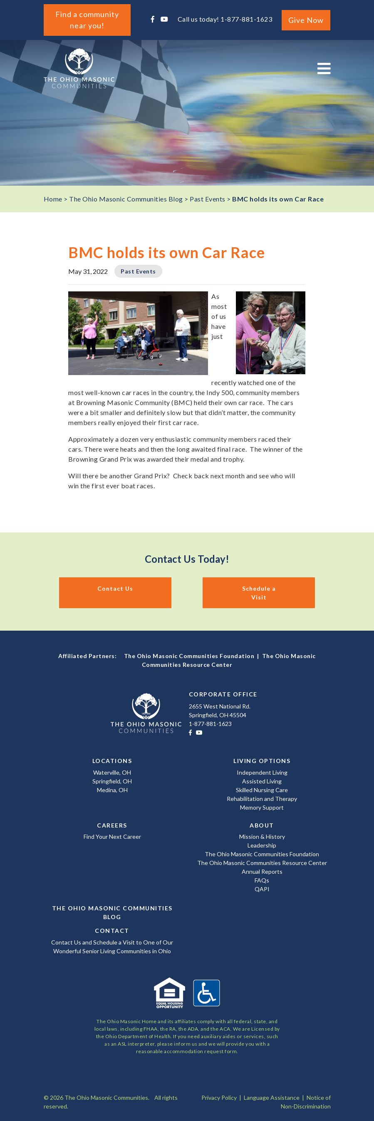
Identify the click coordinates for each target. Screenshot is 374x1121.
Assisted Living (262, 781)
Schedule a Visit (259, 593)
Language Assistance (272, 1097)
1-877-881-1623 (246, 19)
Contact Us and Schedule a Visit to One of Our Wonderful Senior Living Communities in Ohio (112, 946)
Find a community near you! (87, 20)
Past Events (138, 271)
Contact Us (115, 588)
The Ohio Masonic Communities (79, 68)
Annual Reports (262, 871)
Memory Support (262, 807)
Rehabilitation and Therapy (262, 798)
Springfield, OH (112, 781)
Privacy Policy (219, 1097)
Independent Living (262, 772)
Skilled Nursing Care (262, 789)
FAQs (262, 880)
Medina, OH (112, 789)
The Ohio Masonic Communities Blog (112, 912)
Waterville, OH (112, 772)
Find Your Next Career (112, 836)
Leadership (262, 845)
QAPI (262, 888)
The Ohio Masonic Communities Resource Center (262, 862)
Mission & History (262, 836)
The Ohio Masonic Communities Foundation (189, 655)
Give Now (306, 20)
